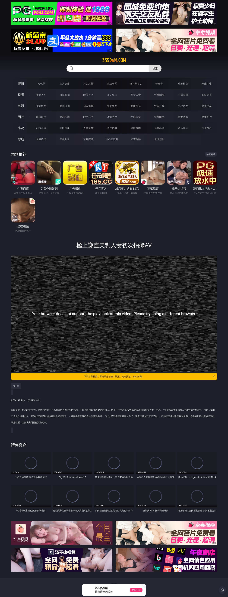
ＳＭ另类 (207, 94)
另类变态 (207, 106)
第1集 (16, 385)
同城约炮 (41, 139)
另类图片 (207, 117)
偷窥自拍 (41, 117)
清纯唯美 (159, 117)
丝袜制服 (159, 94)
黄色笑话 (183, 128)
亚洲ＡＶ (41, 94)
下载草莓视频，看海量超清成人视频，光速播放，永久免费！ (149, 376)
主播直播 (183, 94)
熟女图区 (183, 117)
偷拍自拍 (65, 106)
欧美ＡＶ (88, 94)
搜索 (155, 68)
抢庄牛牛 (207, 83)
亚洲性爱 (41, 106)
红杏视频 (136, 139)
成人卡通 (88, 106)
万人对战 (88, 83)
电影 (21, 106)
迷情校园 (136, 128)
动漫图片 (112, 117)
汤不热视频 (112, 139)
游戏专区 (112, 83)
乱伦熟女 (183, 106)
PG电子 (41, 83)
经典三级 (159, 106)
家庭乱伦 (65, 128)
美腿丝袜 (136, 117)
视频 (21, 94)
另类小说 (159, 128)
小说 (21, 128)
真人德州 (65, 83)
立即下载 (136, 589)
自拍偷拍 (65, 94)
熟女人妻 (136, 94)
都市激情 (41, 128)
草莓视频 (88, 139)
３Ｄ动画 (112, 94)
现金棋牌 (183, 83)
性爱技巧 (207, 128)
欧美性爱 (112, 106)
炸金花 (159, 83)
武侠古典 (112, 128)
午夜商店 (65, 139)
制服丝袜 (136, 106)
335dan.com (114, 60)
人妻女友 (88, 128)
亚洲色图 (65, 117)
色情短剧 (159, 139)
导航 (21, 139)
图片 (21, 117)
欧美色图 (88, 117)
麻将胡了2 (135, 83)
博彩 (21, 83)
